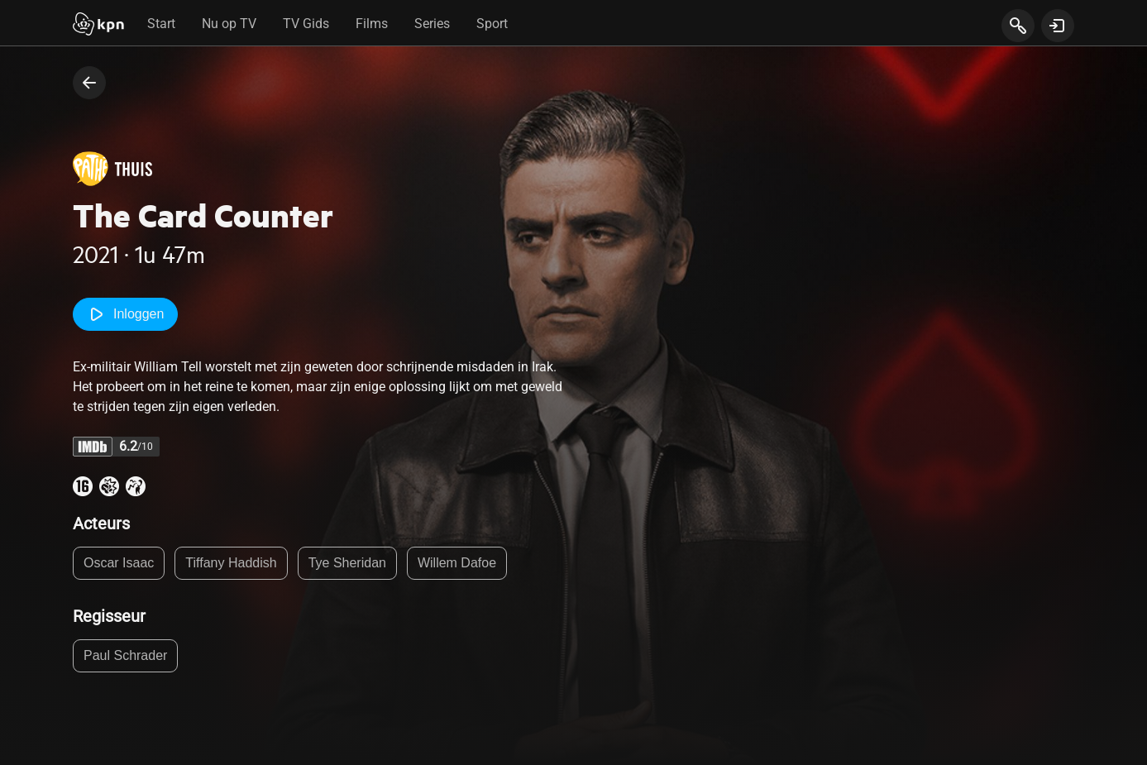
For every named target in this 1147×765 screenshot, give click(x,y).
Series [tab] (432, 23)
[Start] (98, 25)
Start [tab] (161, 23)
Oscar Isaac (119, 563)
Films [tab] (372, 23)
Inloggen (125, 314)
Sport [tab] (492, 23)
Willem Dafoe (457, 563)
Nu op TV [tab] (229, 23)
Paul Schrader (125, 655)
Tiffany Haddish (230, 563)
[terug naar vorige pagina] (89, 82)
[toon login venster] (1057, 25)
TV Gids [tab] (306, 23)
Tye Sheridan (347, 563)
